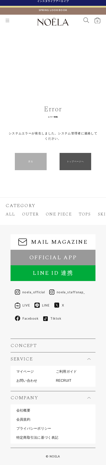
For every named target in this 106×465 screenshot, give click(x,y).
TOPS (85, 214)
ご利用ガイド (66, 371)
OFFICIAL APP (53, 257)
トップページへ (75, 161)
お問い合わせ (26, 380)
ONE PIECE (59, 214)
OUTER (30, 214)
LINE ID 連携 (53, 273)
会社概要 (23, 410)
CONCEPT (24, 345)
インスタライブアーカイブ (53, 2)
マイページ (25, 371)
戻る (30, 161)
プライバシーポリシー (33, 428)
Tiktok (52, 318)
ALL (10, 214)
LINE (42, 305)
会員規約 (23, 419)
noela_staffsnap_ (67, 292)
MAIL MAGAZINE (53, 242)
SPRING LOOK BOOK (53, 8)
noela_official (30, 292)
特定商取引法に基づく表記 (37, 437)
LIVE (22, 305)
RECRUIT (63, 380)
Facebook (26, 319)
